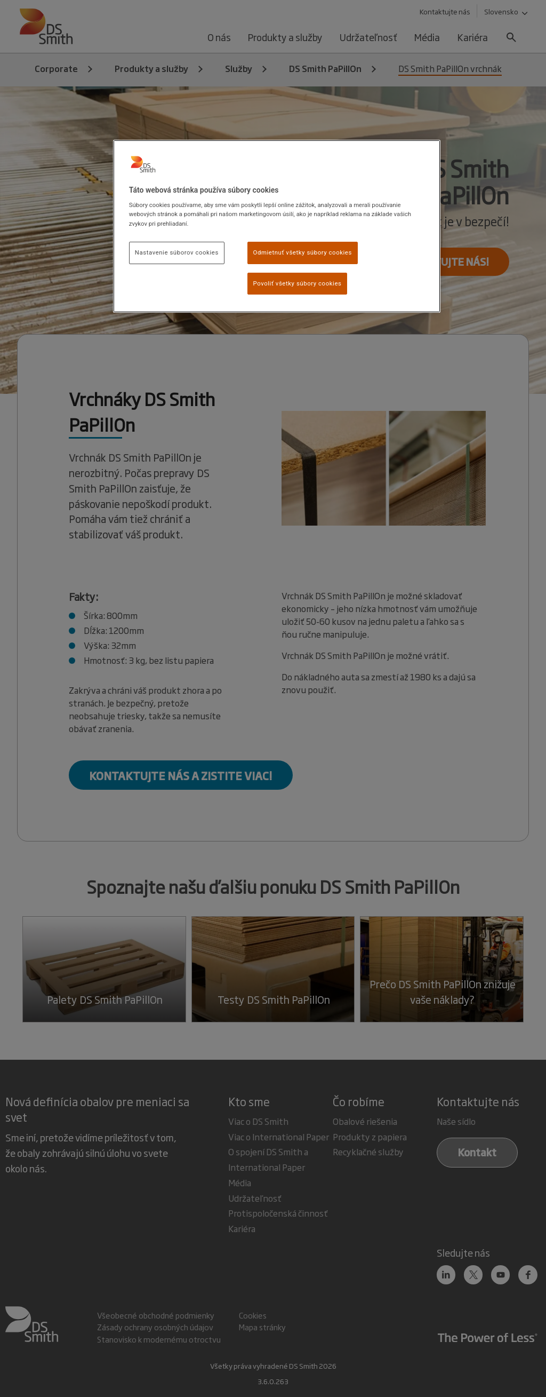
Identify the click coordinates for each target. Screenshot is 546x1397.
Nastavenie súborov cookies (177, 252)
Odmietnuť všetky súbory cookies (302, 252)
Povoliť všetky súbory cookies (297, 283)
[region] (276, 226)
